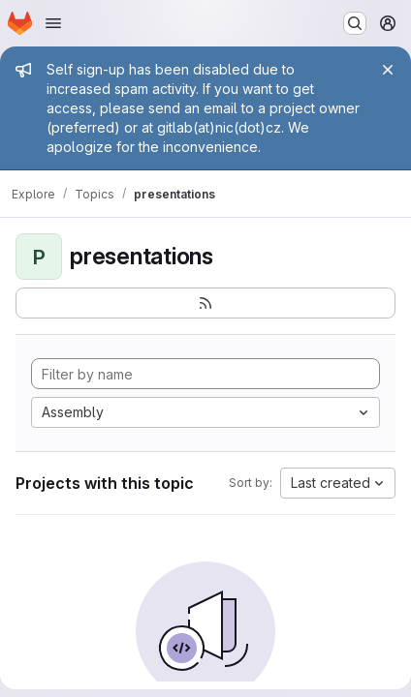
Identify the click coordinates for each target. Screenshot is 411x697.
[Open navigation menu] (53, 23)
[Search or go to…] (354, 23)
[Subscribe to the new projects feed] (205, 303)
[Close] (387, 69)
